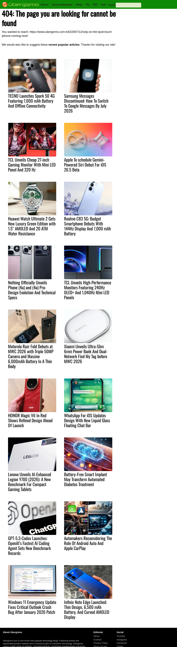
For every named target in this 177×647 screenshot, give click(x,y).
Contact (97, 639)
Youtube (121, 636)
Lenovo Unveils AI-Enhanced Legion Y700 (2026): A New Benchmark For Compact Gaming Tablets (29, 481)
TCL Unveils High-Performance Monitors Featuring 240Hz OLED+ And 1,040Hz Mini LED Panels (87, 290)
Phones (79, 4)
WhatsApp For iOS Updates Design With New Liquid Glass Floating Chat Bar (87, 420)
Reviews (44, 4)
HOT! (95, 4)
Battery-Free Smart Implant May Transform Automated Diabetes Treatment (85, 479)
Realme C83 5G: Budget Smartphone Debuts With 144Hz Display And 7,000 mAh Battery (87, 226)
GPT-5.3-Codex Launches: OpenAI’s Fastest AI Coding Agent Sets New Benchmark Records (29, 545)
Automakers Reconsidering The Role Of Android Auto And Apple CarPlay (88, 543)
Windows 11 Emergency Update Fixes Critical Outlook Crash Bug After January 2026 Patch (32, 607)
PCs (88, 4)
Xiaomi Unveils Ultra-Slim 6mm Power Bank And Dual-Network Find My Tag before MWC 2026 (85, 353)
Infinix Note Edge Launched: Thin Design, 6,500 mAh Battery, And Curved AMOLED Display (86, 609)
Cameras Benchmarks (62, 4)
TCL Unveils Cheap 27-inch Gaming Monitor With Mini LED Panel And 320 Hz (32, 164)
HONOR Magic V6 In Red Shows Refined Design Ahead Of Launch (30, 420)
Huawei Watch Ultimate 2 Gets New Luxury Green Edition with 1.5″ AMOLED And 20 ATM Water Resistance (32, 226)
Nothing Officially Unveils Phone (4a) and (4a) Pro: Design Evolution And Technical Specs (32, 290)
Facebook (122, 643)
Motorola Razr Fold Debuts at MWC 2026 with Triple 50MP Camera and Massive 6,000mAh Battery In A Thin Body (30, 356)
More (103, 4)
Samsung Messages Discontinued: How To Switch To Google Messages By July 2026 (86, 103)
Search (112, 5)
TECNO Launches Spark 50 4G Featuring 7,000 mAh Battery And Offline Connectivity (31, 101)
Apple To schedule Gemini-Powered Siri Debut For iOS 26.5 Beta (85, 164)
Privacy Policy (100, 643)
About (96, 636)
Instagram (122, 639)
